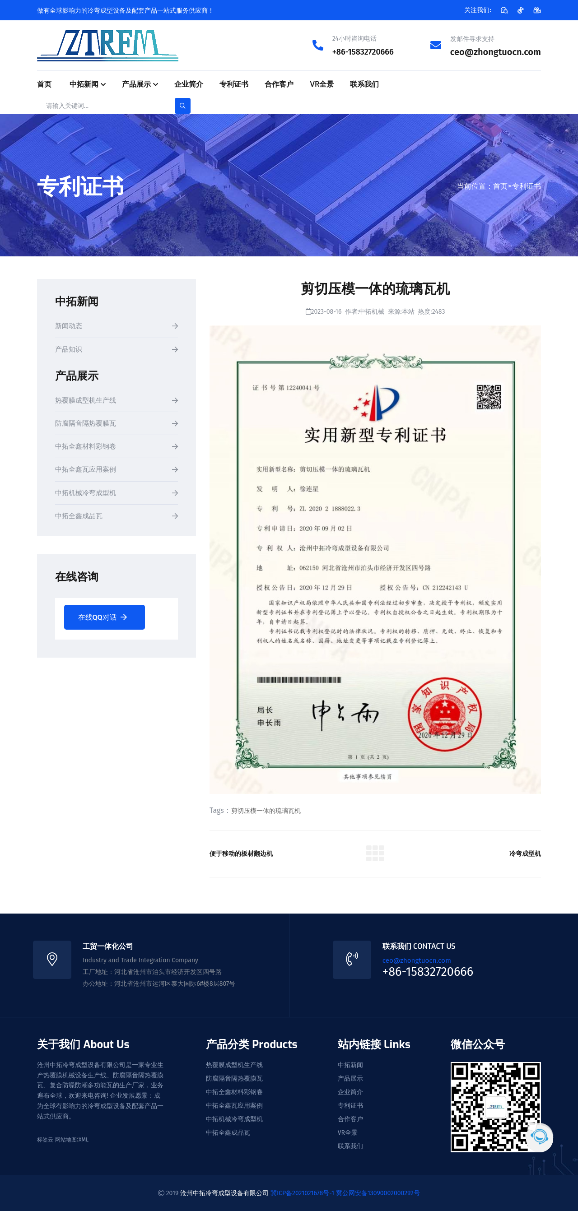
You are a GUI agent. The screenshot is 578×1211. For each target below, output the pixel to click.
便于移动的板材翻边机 (246, 853)
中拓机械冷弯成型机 (87, 495)
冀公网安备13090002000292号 (378, 1193)
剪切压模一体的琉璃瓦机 (266, 810)
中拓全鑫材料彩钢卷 (87, 448)
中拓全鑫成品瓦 (80, 518)
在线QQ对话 (102, 619)
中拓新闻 (84, 83)
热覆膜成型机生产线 (87, 401)
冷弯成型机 (523, 853)
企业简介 (188, 83)
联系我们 (364, 83)
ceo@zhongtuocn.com (495, 51)
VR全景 (322, 83)
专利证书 (233, 83)
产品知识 (69, 349)
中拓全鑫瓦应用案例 (87, 471)
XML (84, 1139)
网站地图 (66, 1139)
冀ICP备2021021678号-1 (302, 1193)
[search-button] (183, 105)
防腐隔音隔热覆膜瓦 (87, 424)
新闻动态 (69, 326)
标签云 (45, 1139)
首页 (44, 83)
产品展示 (136, 83)
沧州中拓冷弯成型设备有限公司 (224, 1193)
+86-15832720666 (359, 51)
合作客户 (279, 83)
